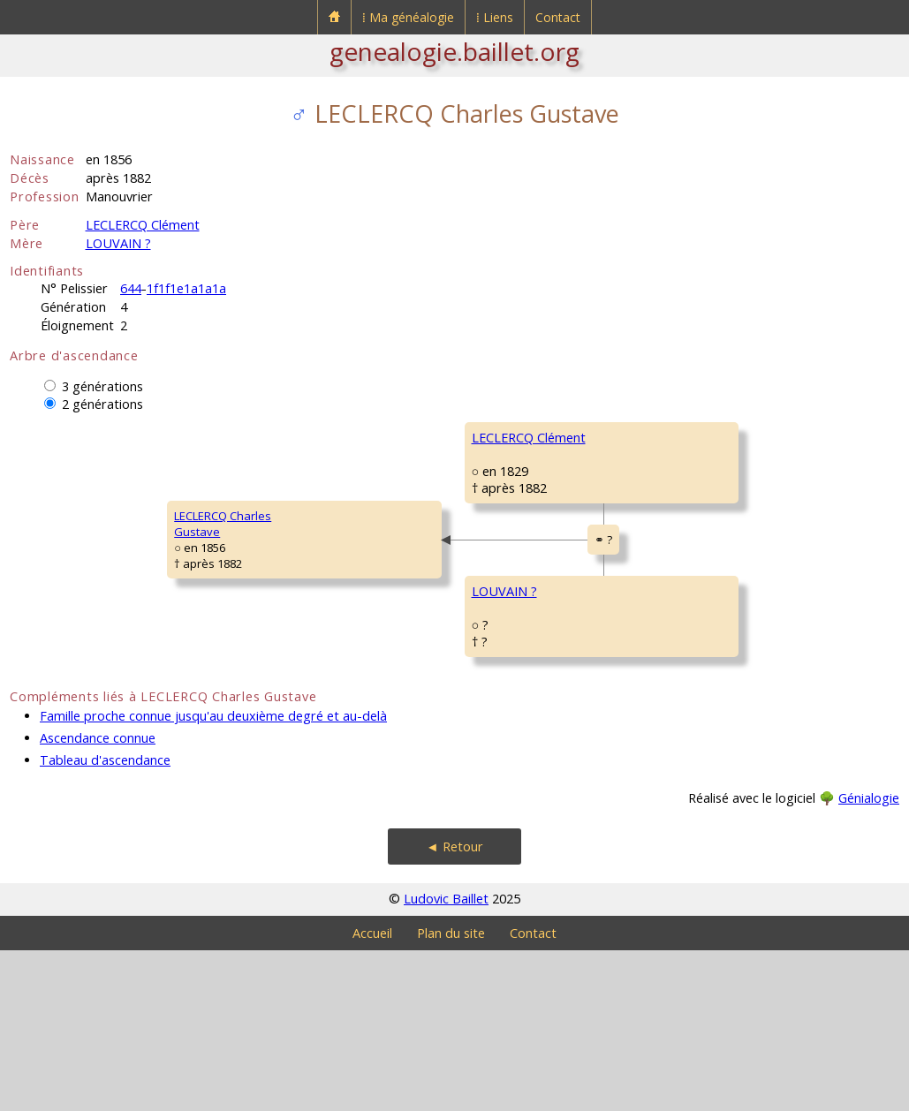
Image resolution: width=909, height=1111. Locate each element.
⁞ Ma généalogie (408, 17)
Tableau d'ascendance (105, 920)
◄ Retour (454, 1007)
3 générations (102, 386)
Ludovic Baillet (446, 1059)
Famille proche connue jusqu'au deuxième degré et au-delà (213, 876)
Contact (557, 17)
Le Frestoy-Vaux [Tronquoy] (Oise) (775, 681)
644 (130, 288)
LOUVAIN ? (118, 243)
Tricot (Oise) (745, 787)
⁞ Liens (494, 17)
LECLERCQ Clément (143, 224)
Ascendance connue (97, 898)
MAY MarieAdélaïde (649, 763)
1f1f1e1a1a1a (186, 288)
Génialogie (868, 958)
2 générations (102, 404)
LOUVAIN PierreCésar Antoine (662, 657)
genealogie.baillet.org (454, 51)
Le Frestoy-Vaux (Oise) (766, 697)
